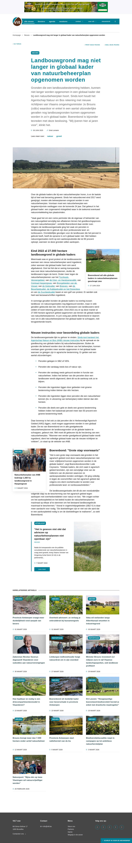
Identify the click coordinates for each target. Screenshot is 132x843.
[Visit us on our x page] (116, 827)
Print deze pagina (92, 45)
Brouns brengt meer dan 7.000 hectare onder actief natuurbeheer (29, 739)
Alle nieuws (29, 21)
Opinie (70, 832)
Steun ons (71, 826)
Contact (78, 21)
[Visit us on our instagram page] (109, 827)
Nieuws (27, 35)
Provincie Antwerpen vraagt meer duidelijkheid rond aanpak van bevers (28, 621)
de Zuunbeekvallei (46, 292)
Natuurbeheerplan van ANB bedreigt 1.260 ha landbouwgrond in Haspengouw (27, 479)
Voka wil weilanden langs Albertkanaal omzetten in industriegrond (98, 621)
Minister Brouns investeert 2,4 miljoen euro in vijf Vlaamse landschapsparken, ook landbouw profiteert (102, 661)
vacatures (63, 21)
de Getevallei (48, 286)
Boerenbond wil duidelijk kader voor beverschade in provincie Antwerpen (64, 702)
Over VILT (91, 21)
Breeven (64, 286)
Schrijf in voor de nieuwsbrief (117, 840)
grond (59, 136)
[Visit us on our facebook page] (97, 827)
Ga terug (17, 44)
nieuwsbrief (106, 21)
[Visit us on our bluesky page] (122, 827)
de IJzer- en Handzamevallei (63, 280)
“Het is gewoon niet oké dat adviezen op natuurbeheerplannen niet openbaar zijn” (50, 534)
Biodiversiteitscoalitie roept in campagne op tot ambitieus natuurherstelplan (100, 741)
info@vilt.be (47, 826)
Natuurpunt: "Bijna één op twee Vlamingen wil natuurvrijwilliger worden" (28, 780)
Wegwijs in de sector (75, 835)
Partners (71, 829)
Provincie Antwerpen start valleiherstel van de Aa (61, 739)
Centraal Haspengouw (41, 283)
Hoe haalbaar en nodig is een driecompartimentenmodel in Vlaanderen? (26, 702)
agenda (52, 21)
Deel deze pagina (111, 45)
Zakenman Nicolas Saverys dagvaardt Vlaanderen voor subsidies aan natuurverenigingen (29, 660)
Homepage (17, 35)
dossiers (41, 21)
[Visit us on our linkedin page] (103, 827)
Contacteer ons (19, 834)
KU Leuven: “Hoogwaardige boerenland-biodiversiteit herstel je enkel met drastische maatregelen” (102, 702)
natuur (50, 136)
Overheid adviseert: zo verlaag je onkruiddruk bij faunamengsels (64, 619)
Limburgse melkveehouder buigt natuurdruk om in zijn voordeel (64, 658)
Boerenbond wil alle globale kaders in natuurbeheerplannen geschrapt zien (103, 278)
